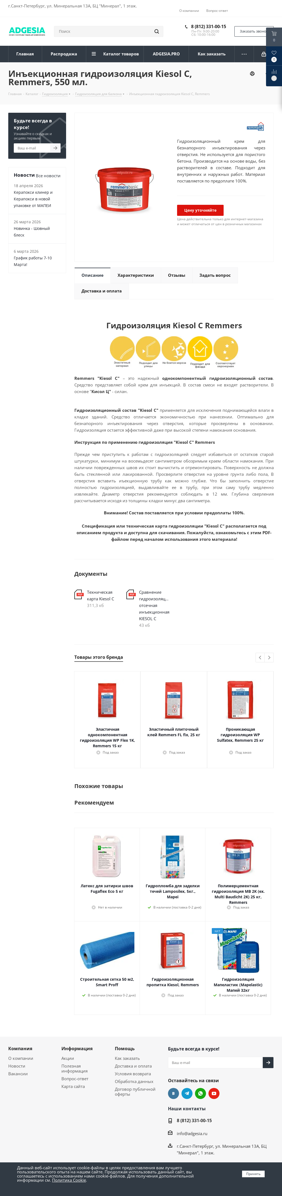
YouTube (213, 1093)
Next (269, 658)
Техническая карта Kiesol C (100, 595)
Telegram (186, 1093)
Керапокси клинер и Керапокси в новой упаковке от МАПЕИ (33, 199)
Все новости (48, 175)
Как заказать (127, 1058)
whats (200, 1093)
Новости (16, 1066)
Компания (20, 1049)
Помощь (125, 1049)
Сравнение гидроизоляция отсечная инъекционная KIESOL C (154, 605)
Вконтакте (173, 1093)
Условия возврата (133, 1073)
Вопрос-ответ (74, 1078)
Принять (253, 1173)
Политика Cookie (69, 1180)
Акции (67, 1058)
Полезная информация (74, 1068)
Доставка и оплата (133, 1066)
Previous (260, 658)
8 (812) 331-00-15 (208, 26)
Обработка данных (134, 1081)
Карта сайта (73, 1086)
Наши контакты (187, 1109)
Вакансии (18, 1073)
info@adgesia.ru (192, 1133)
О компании (20, 1058)
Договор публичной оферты (135, 1091)
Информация (77, 1049)
